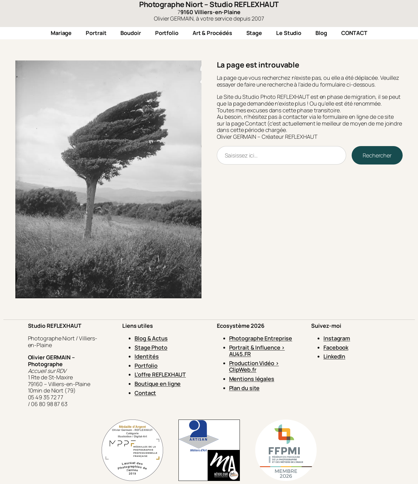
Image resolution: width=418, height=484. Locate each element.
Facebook (335, 347)
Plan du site (244, 388)
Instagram (336, 338)
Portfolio (146, 365)
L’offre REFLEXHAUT (160, 374)
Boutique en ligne (158, 383)
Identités (147, 356)
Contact (145, 393)
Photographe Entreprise (260, 338)
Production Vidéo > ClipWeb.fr (254, 366)
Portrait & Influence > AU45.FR (257, 351)
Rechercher (377, 155)
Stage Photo (151, 347)
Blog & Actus (151, 338)
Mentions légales (251, 378)
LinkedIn (334, 356)
